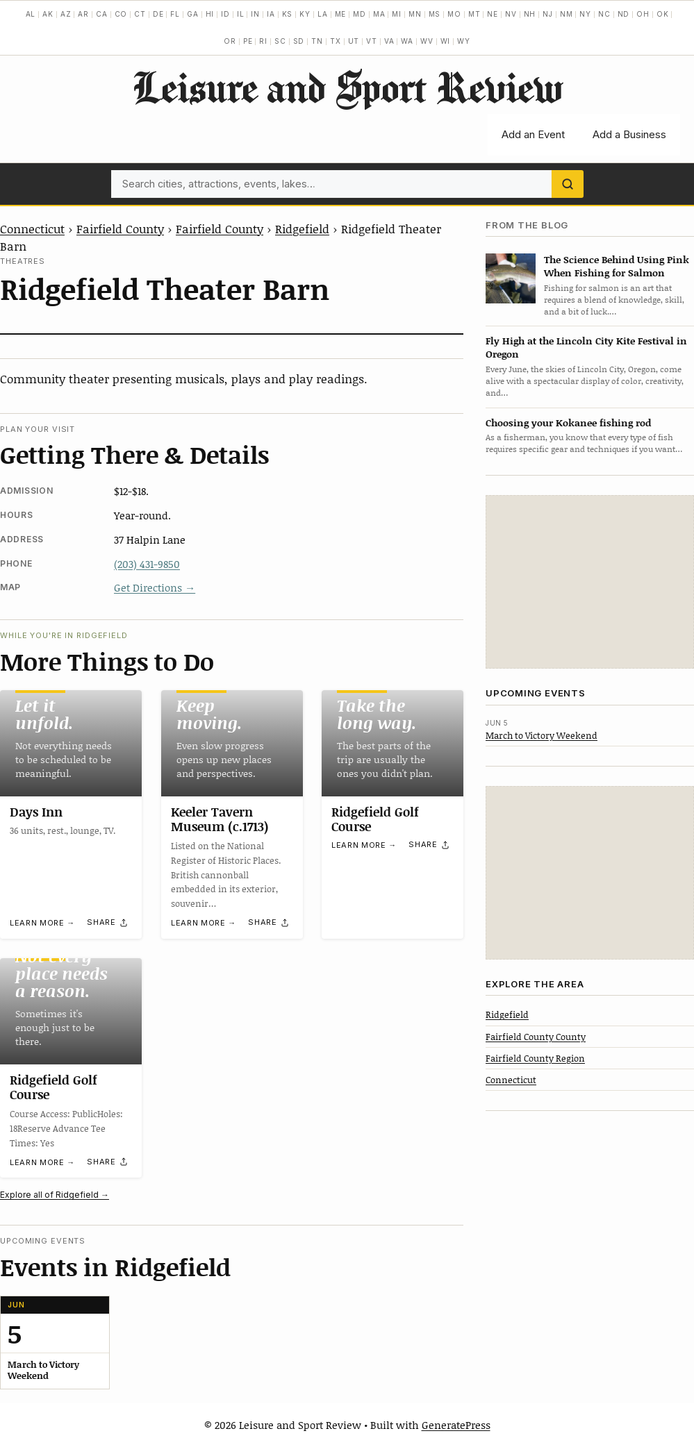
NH (530, 14)
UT (354, 41)
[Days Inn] (71, 743)
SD (299, 41)
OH (643, 14)
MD (359, 14)
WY (463, 41)
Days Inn (36, 812)
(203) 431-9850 (147, 563)
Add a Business (629, 134)
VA (389, 41)
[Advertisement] (589, 582)
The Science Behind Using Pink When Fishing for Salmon (616, 266)
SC (280, 41)
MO (454, 14)
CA (102, 14)
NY (585, 14)
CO (121, 14)
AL (31, 14)
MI (397, 14)
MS (435, 14)
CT (140, 14)
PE (248, 41)
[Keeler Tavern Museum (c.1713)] (232, 743)
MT (474, 14)
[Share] (107, 923)
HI (210, 14)
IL (241, 14)
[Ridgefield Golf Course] (392, 743)
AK (47, 14)
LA (322, 14)
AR (83, 14)
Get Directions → (154, 587)
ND (624, 14)
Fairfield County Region (535, 1058)
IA (271, 14)
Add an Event (533, 134)
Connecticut (32, 228)
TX (335, 41)
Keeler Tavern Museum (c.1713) (220, 819)
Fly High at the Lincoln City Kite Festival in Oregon (586, 347)
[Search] (568, 184)
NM (566, 14)
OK (662, 14)
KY (305, 14)
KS (287, 14)
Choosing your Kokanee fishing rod (568, 422)
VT (371, 41)
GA (193, 14)
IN (255, 14)
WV (426, 41)
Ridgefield (302, 228)
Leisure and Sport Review (347, 87)
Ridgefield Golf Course (375, 819)
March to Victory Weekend (541, 735)
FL (175, 14)
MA (379, 14)
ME (341, 14)
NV (511, 14)
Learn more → (42, 923)
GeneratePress (456, 1424)
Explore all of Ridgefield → (54, 1194)
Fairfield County (120, 228)
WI (445, 41)
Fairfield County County (536, 1036)
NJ (548, 14)
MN (415, 14)
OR (230, 41)
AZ (66, 14)
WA (407, 41)
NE (492, 14)
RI (263, 41)
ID (225, 14)
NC (604, 14)
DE (158, 14)
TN (317, 41)
